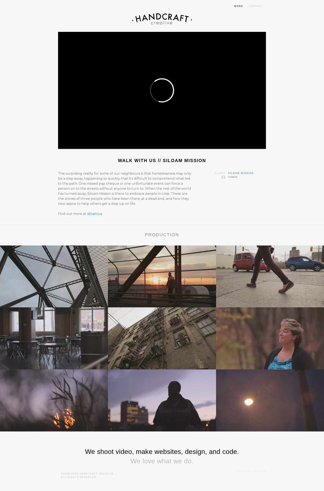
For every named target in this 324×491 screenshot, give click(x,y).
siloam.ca (94, 214)
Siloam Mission (241, 173)
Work (238, 6)
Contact (256, 6)
